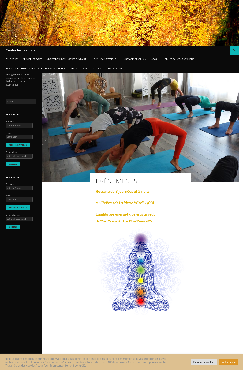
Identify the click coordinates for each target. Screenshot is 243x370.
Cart (84, 68)
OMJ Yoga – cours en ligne (179, 59)
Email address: (13, 152)
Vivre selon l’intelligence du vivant (66, 59)
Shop (74, 68)
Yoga (154, 59)
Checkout (97, 68)
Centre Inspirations (20, 50)
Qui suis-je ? (12, 59)
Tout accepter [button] (228, 362)
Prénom (10, 121)
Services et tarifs (32, 59)
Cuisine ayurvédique (105, 59)
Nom (8, 132)
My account (115, 68)
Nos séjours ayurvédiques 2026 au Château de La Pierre (36, 68)
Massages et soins (134, 59)
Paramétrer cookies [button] (204, 362)
